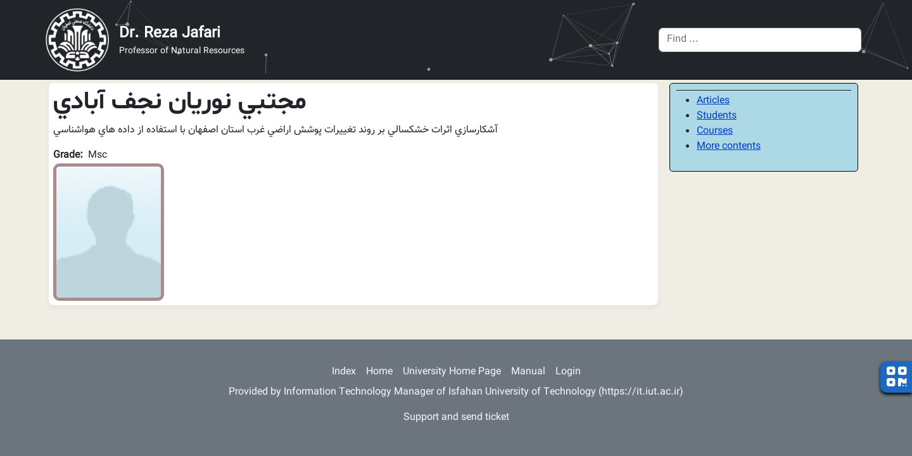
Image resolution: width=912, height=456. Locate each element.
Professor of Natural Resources (181, 51)
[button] (108, 233)
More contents (729, 147)
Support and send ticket (456, 418)
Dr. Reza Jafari (169, 34)
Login (568, 372)
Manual (528, 372)
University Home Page (452, 372)
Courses (715, 131)
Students (717, 116)
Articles (713, 101)
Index (344, 372)
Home (379, 372)
